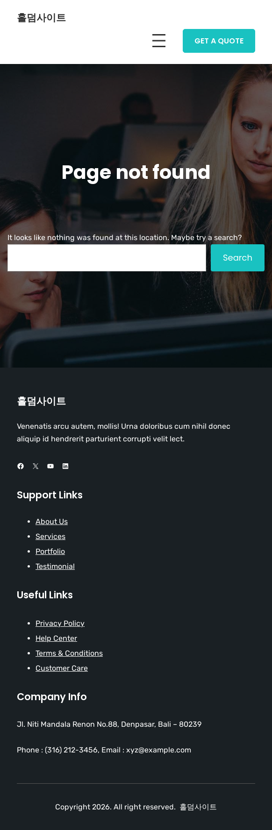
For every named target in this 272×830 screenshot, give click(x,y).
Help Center (56, 638)
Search (237, 257)
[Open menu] (159, 40)
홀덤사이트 (41, 17)
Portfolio (50, 551)
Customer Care (62, 668)
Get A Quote (218, 40)
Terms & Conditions (69, 653)
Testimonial (55, 566)
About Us (52, 521)
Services (50, 536)
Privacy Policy (60, 623)
